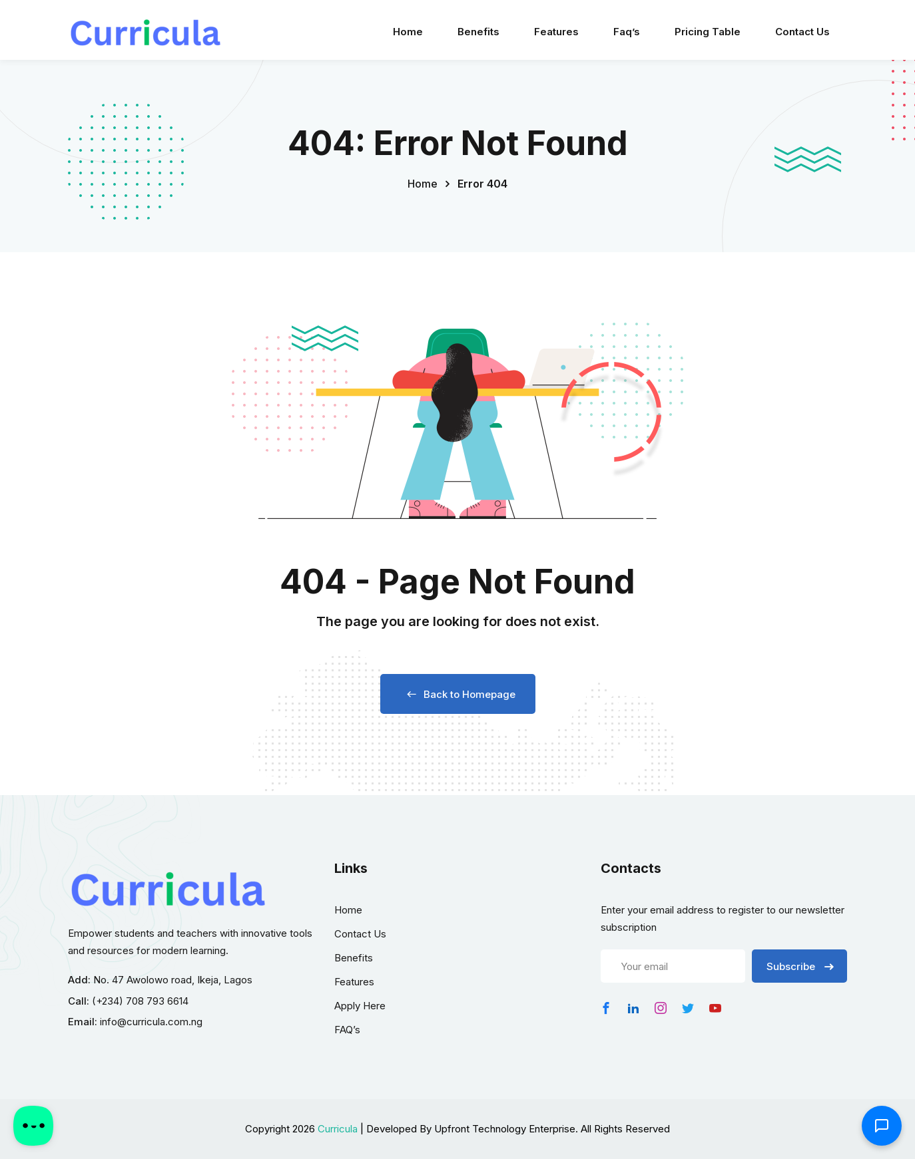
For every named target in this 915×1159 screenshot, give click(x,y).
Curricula (338, 1128)
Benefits (478, 31)
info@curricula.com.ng (151, 1021)
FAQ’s (347, 1029)
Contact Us (802, 31)
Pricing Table (708, 31)
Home (408, 31)
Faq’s (626, 31)
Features (556, 31)
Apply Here (360, 1005)
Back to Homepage (457, 694)
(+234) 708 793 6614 (140, 1001)
